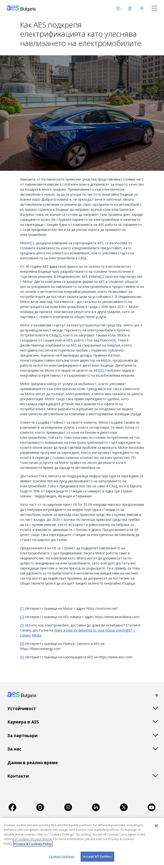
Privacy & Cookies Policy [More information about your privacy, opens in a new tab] (33, 844)
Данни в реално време (32, 762)
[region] (82, 841)
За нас (14, 749)
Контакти (18, 776)
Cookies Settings (61, 856)
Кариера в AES (23, 722)
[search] (142, 8)
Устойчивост (21, 708)
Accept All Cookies (97, 856)
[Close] (156, 825)
